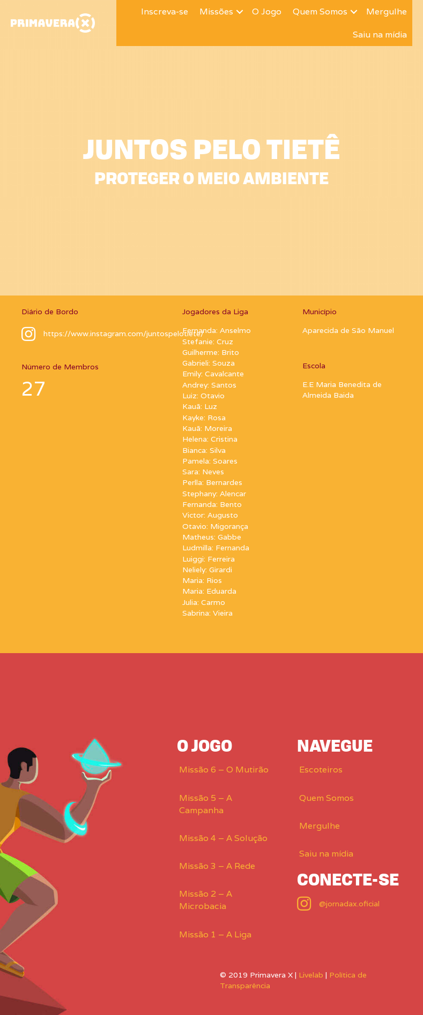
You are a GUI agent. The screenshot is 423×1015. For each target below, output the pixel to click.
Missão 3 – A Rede (217, 866)
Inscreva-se (164, 11)
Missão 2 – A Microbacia (205, 900)
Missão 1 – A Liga (215, 934)
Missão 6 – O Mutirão (224, 769)
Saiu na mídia (380, 34)
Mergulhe (386, 11)
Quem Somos (320, 11)
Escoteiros (321, 769)
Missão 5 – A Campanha (205, 804)
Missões (216, 11)
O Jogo (266, 11)
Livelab (311, 975)
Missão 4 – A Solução (223, 838)
